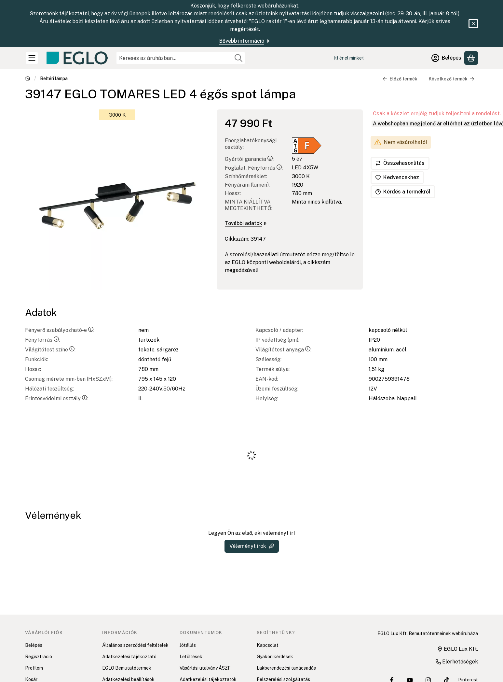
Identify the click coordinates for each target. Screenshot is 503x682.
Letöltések (191, 656)
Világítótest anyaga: (283, 350)
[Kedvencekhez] (397, 177)
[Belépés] (446, 58)
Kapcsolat (268, 645)
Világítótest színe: (50, 350)
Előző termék (400, 78)
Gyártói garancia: (249, 159)
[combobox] (181, 58)
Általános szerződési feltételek (135, 645)
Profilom (34, 668)
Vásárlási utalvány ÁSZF (205, 668)
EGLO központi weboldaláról (266, 262)
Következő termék (451, 78)
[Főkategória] (27, 79)
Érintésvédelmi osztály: (56, 398)
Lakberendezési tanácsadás (286, 668)
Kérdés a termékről (402, 192)
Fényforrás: (42, 340)
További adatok (245, 223)
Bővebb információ (245, 41)
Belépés (33, 645)
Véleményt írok (251, 546)
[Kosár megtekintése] (471, 58)
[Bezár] (473, 23)
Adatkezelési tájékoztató (129, 656)
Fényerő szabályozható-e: (59, 330)
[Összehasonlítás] (400, 163)
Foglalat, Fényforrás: (254, 168)
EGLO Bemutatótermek (126, 668)
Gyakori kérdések (275, 656)
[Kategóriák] (32, 58)
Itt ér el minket (348, 58)
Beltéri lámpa (54, 78)
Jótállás (188, 645)
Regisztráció (38, 656)
